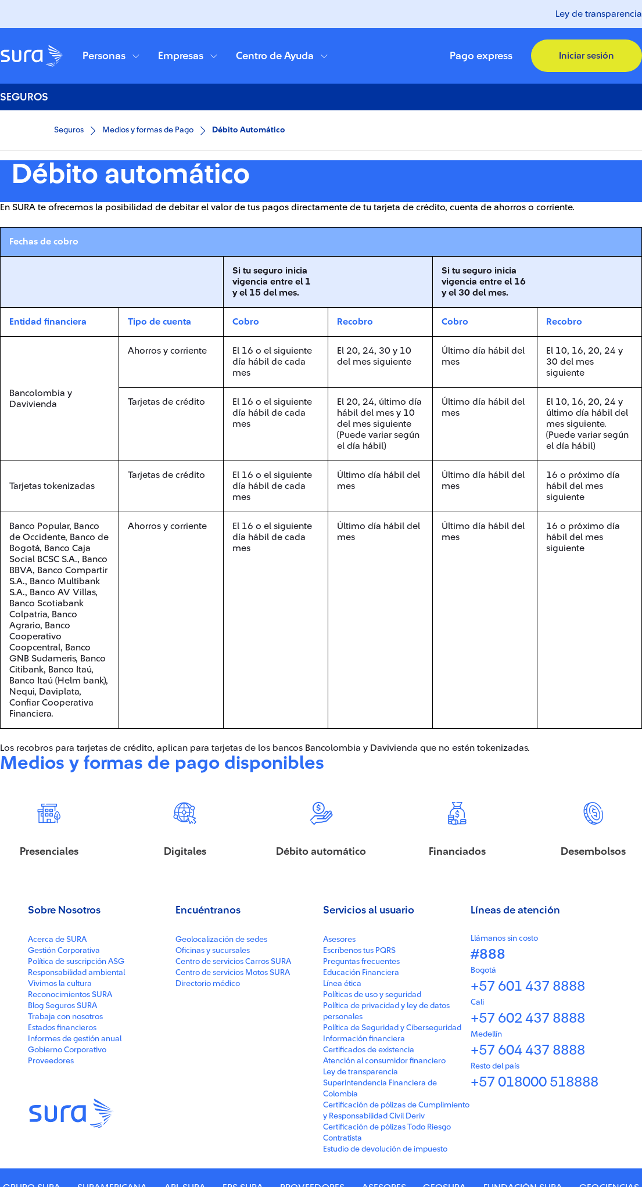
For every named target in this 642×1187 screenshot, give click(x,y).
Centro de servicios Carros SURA (233, 1131)
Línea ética (342, 1153)
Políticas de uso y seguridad (372, 1164)
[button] (111, 56)
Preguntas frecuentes (361, 1131)
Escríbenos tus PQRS (359, 1120)
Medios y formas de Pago (147, 130)
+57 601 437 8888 (528, 1156)
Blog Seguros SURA (62, 1175)
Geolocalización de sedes (221, 1109)
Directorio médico (207, 1153)
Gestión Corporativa (64, 1120)
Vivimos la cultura (60, 1153)
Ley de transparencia (598, 14)
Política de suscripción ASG (76, 1131)
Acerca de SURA (57, 1109)
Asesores (339, 1109)
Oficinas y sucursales (212, 1120)
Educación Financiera (361, 1142)
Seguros (69, 130)
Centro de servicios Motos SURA (232, 1142)
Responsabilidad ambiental (76, 1142)
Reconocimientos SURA (70, 1164)
